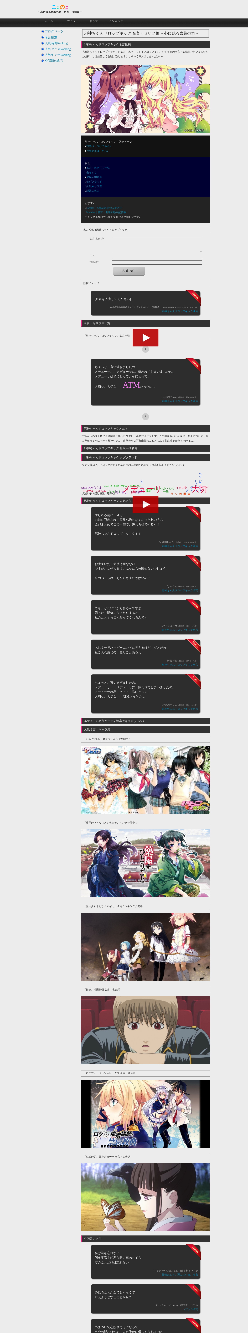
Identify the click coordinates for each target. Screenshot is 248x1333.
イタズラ (181, 487)
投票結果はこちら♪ (97, 150)
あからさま (95, 487)
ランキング (116, 21)
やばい (164, 488)
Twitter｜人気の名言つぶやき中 (104, 207)
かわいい (135, 485)
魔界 (148, 490)
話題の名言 (92, 190)
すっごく (142, 484)
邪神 (133, 492)
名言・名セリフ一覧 (98, 167)
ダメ (191, 487)
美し (124, 492)
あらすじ (91, 172)
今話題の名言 (54, 60)
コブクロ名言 (190, 1309)
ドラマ (94, 21)
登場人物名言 (94, 177)
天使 (85, 493)
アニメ (71, 21)
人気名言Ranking (56, 43)
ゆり (172, 488)
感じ (103, 493)
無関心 (111, 493)
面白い (139, 492)
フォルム (100, 490)
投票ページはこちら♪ (98, 146)
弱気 (96, 493)
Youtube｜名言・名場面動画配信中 (106, 212)
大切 (199, 489)
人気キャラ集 (94, 186)
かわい (124, 485)
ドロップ (196, 484)
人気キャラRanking (58, 55)
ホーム (49, 21)
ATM (84, 487)
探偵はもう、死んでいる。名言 (180, 1274)
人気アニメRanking (58, 49)
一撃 (166, 491)
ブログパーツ (54, 31)
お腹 (116, 485)
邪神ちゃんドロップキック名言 (180, 311)
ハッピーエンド (200, 480)
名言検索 (51, 37)
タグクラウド (94, 181)
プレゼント (114, 491)
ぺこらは (152, 488)
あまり (108, 485)
